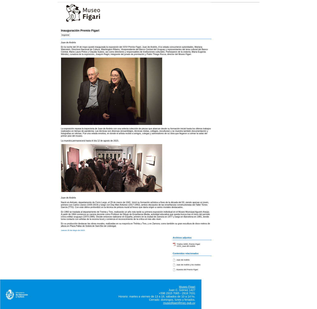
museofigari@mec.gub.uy (179, 303)
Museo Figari (187, 286)
